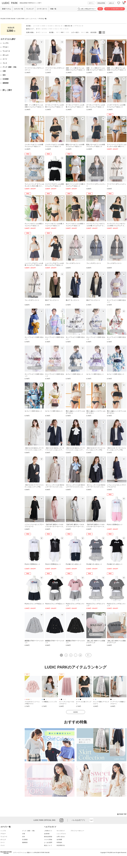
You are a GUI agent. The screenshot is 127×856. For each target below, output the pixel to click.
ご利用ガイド (48, 830)
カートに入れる (123, 3)
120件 (67, 32)
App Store (91, 820)
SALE (56, 29)
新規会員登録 (101, 3)
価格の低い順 (58, 26)
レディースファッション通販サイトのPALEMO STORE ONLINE (31, 852)
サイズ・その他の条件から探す (114, 9)
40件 (57, 32)
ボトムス (3, 839)
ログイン (91, 3)
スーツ (3, 842)
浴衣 (23, 836)
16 (80, 655)
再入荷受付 (34, 62)
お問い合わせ (61, 836)
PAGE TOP (121, 814)
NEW (50, 29)
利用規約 (59, 842)
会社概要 (59, 839)
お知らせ (111, 3)
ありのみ (44, 32)
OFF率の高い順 (78, 26)
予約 (61, 29)
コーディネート (42, 9)
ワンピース (4, 836)
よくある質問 (48, 842)
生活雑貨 (25, 839)
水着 (23, 833)
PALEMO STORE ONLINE (8, 18)
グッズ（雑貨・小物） (29, 830)
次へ (88, 655)
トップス (3, 830)
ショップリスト (61, 833)
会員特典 (46, 833)
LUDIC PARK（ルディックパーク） (27, 18)
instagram (61, 820)
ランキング (30, 9)
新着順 (43, 26)
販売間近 (44, 29)
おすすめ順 (36, 26)
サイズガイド (61, 830)
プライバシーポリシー (77, 830)
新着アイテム (6, 9)
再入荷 (66, 29)
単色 (82, 32)
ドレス (3, 845)
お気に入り (118, 3)
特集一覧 (53, 9)
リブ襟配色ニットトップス (49, 701)
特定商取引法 (61, 845)
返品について (48, 845)
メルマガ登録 (48, 839)
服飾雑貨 (25, 842)
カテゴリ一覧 (18, 9)
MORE (75, 712)
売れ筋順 (50, 26)
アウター (3, 833)
